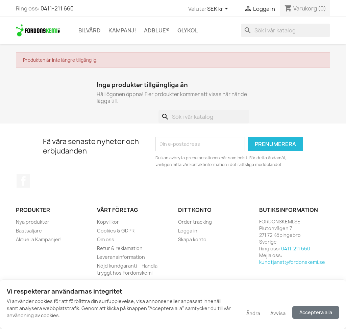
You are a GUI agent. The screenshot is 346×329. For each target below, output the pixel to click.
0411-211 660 (57, 8)
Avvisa (278, 313)
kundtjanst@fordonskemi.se (292, 262)
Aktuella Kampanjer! (39, 239)
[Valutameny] (218, 9)
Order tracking (195, 222)
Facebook (23, 181)
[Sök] (285, 30)
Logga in (187, 230)
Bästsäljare (29, 230)
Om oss (105, 239)
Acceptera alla (315, 312)
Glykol (187, 30)
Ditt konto (195, 210)
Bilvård (89, 30)
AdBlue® (157, 30)
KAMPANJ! (122, 30)
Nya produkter (32, 222)
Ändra (253, 313)
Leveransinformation (121, 257)
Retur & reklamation (120, 248)
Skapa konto (192, 239)
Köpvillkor (108, 222)
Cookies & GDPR (115, 230)
